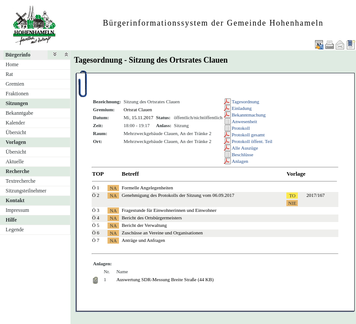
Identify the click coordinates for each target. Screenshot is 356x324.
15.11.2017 (142, 117)
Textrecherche (21, 181)
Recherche (18, 171)
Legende (15, 229)
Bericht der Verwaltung (144, 225)
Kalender (15, 123)
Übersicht (16, 132)
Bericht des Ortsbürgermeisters (152, 217)
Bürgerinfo (17, 55)
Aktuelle (15, 161)
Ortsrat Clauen (138, 109)
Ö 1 (95, 187)
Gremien (15, 84)
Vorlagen (16, 142)
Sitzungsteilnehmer (26, 191)
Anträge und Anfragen (143, 240)
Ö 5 (95, 225)
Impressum (17, 210)
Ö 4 (95, 217)
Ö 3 (95, 210)
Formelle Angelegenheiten (147, 187)
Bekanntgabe (19, 113)
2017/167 (315, 195)
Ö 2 (95, 195)
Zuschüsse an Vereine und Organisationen (162, 232)
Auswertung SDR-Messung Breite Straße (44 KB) (165, 279)
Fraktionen (17, 93)
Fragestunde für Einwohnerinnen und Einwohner (169, 210)
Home (12, 64)
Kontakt (15, 200)
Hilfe (11, 220)
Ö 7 (95, 240)
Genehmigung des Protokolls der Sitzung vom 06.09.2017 (178, 195)
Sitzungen (17, 103)
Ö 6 (95, 232)
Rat (9, 74)
